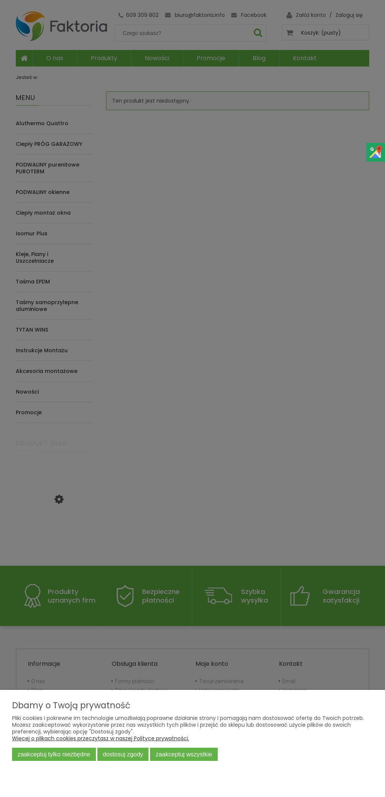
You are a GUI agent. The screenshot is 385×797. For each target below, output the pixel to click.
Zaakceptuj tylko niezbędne (54, 754)
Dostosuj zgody (123, 754)
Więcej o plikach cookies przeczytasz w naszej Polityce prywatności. (100, 738)
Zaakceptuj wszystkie (184, 754)
